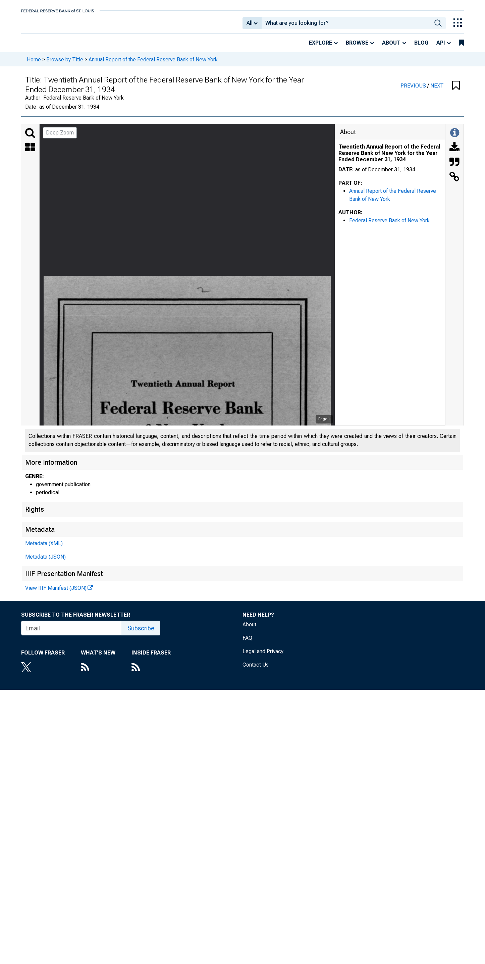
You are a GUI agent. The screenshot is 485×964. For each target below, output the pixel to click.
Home (34, 64)
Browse (357, 47)
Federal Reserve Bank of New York (389, 225)
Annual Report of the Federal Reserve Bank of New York (153, 64)
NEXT (437, 90)
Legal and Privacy (262, 656)
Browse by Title (64, 64)
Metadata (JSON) (45, 561)
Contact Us (255, 669)
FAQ (247, 642)
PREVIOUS (413, 90)
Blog (421, 47)
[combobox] (346, 25)
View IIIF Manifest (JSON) (56, 592)
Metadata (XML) (44, 548)
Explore (320, 47)
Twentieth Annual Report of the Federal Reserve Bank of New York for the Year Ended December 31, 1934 (389, 157)
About (391, 47)
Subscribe (140, 632)
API (440, 47)
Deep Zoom (60, 137)
